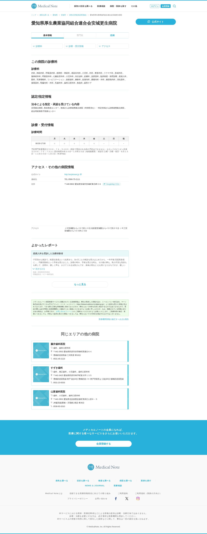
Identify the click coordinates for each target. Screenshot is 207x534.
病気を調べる (62, 481)
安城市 (63, 15)
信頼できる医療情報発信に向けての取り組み (90, 493)
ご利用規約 (123, 493)
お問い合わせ (101, 499)
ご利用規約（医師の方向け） (148, 493)
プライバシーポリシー (77, 499)
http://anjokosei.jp (73, 174)
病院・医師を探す (118, 6)
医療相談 (101, 6)
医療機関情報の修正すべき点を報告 (114, 319)
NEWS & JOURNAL (95, 486)
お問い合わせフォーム (64, 311)
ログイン (155, 6)
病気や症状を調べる (83, 6)
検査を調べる (104, 481)
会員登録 (165, 6)
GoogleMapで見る (111, 184)
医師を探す (146, 481)
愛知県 (55, 15)
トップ (33, 15)
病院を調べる (44, 15)
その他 (134, 6)
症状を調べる (83, 481)
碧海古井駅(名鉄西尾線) (77, 15)
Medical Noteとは (53, 493)
